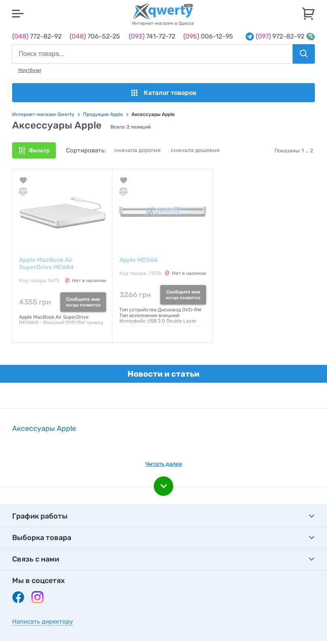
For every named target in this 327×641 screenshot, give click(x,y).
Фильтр (39, 150)
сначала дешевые (195, 150)
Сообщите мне (83, 302)
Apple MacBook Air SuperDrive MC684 (46, 263)
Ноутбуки (29, 70)
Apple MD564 (138, 260)
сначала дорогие (137, 150)
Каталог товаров (163, 92)
